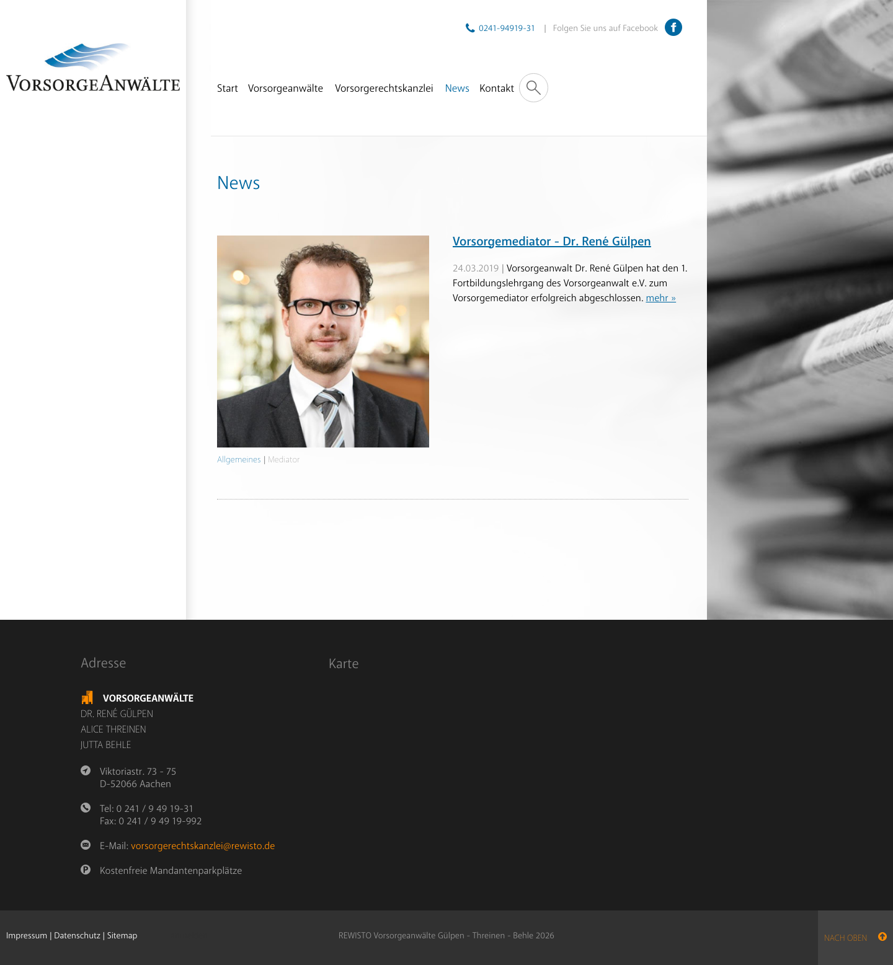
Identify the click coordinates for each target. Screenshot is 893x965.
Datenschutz (77, 936)
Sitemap (122, 936)
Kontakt (496, 89)
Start (227, 89)
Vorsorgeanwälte (285, 89)
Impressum (26, 936)
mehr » (661, 298)
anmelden (189, 936)
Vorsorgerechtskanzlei (384, 89)
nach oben (855, 938)
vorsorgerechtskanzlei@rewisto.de (203, 846)
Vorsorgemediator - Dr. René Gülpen (552, 242)
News (457, 89)
